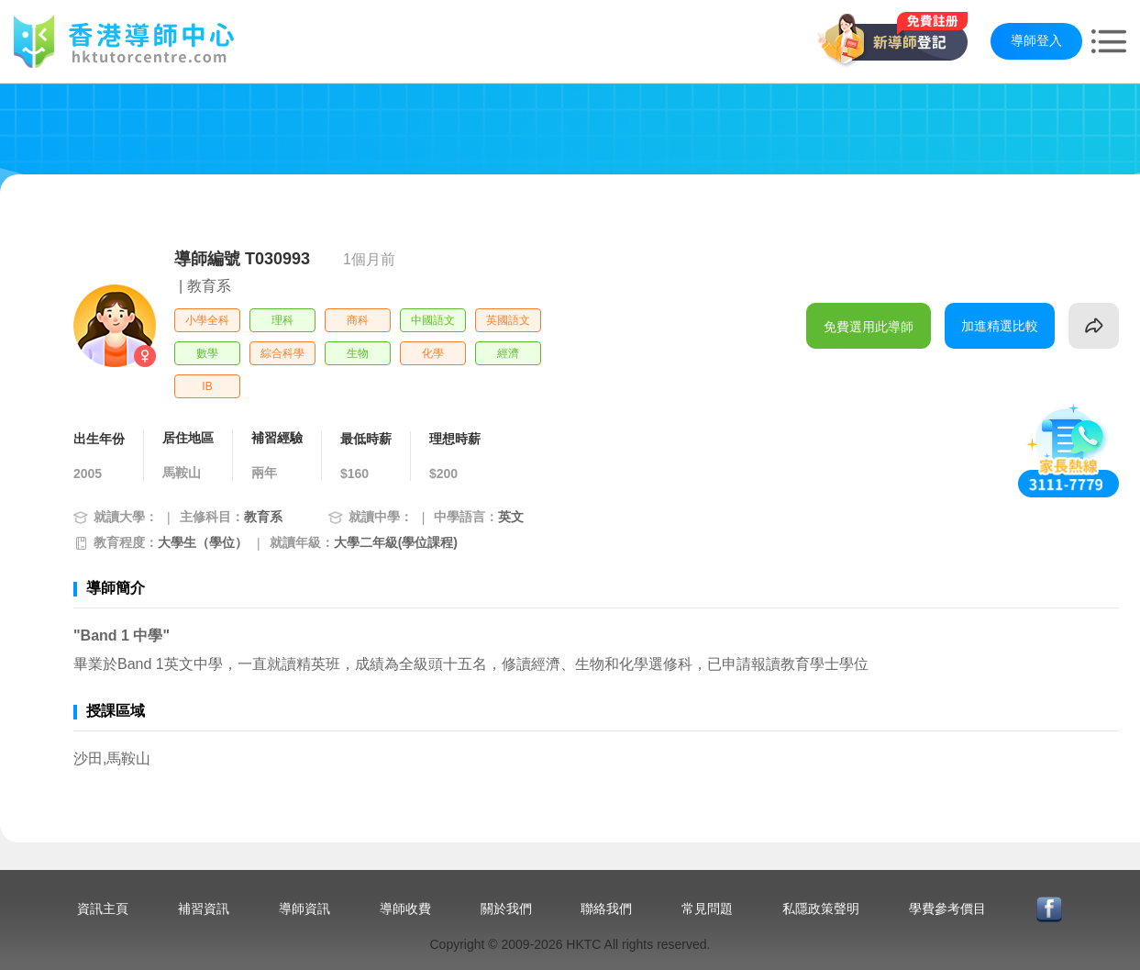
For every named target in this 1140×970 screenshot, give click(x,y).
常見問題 (707, 908)
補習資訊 (203, 908)
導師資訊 (304, 908)
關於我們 (506, 908)
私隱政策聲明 (820, 908)
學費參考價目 (947, 908)
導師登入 (1036, 40)
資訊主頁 (102, 908)
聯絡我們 (606, 908)
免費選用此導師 (868, 326)
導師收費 (405, 908)
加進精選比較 (999, 325)
